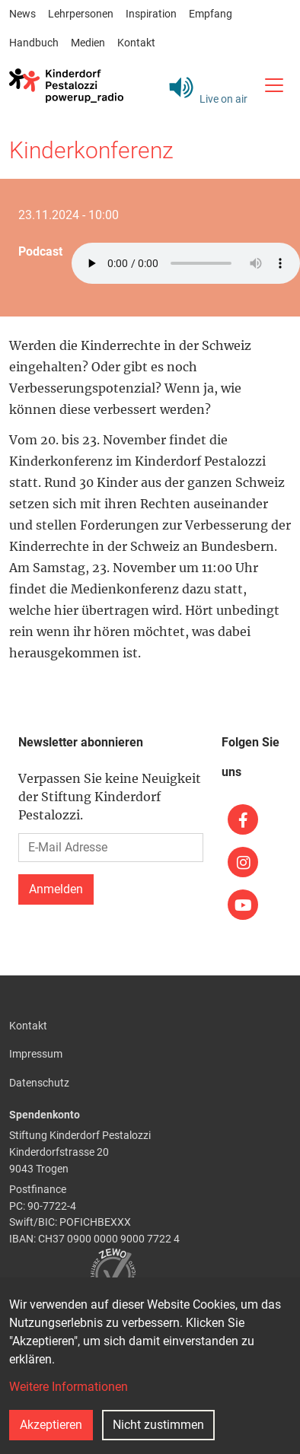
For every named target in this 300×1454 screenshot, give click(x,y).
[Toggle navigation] (274, 85)
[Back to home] (66, 85)
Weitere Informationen (68, 1386)
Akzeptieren (51, 1424)
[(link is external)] (243, 819)
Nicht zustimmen (158, 1424)
